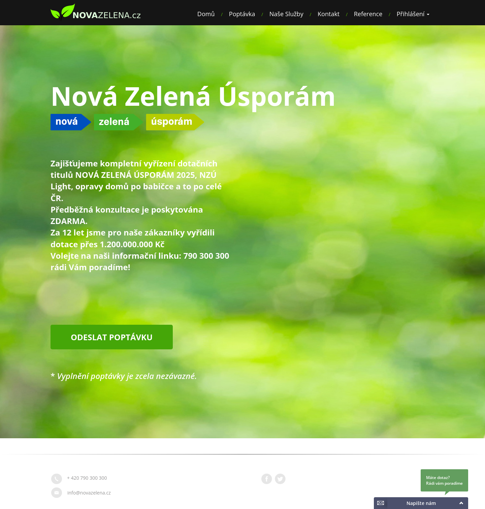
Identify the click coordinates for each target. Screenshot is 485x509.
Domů (206, 14)
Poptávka (242, 14)
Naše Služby (286, 14)
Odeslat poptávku (112, 337)
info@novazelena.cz (89, 492)
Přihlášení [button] (413, 14)
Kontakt (329, 14)
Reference (368, 14)
